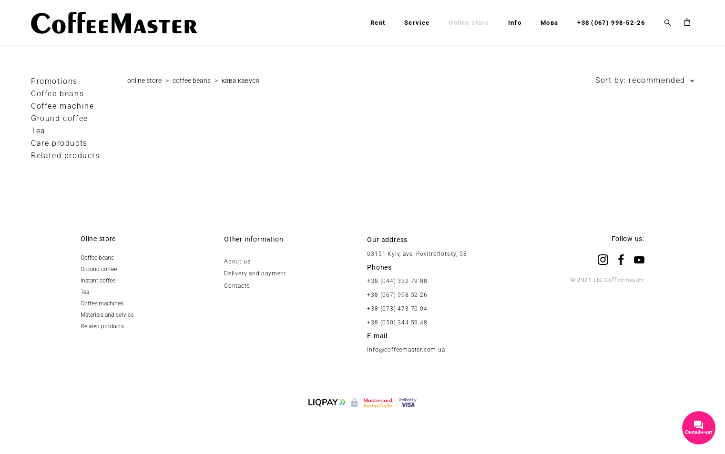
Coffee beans (57, 93)
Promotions (54, 81)
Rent (377, 22)
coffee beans (192, 80)
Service (416, 22)
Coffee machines (102, 303)
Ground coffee (59, 118)
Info (514, 22)
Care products (59, 143)
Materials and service (107, 315)
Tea (38, 130)
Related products (65, 155)
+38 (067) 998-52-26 (611, 22)
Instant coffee (98, 280)
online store (144, 80)
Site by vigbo (362, 432)
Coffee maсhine (62, 106)
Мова (549, 22)
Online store (469, 22)
